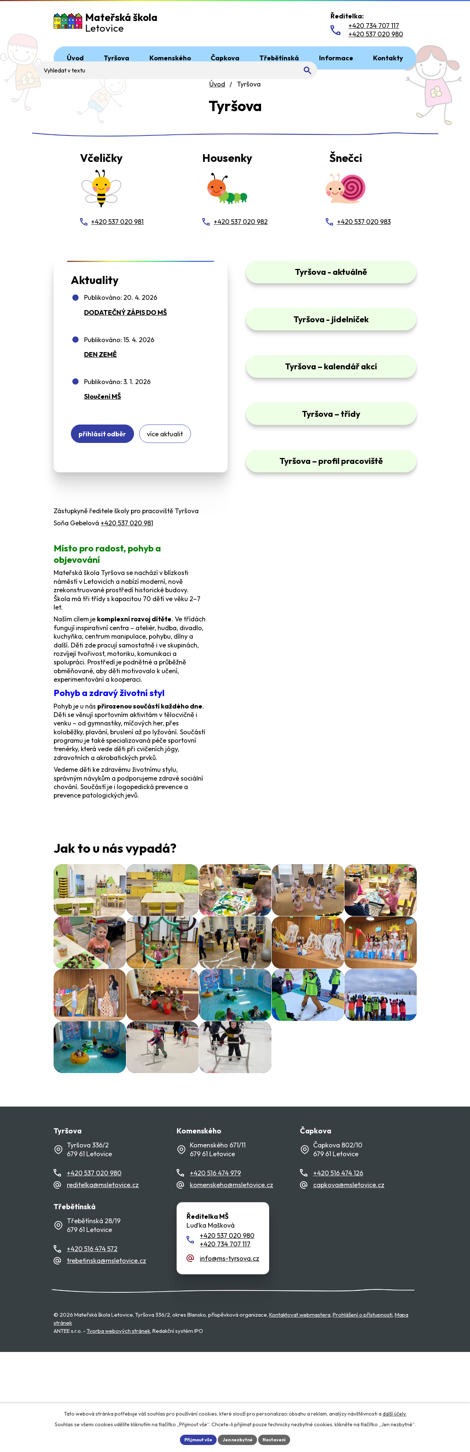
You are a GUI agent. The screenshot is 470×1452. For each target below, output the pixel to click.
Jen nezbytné (237, 1438)
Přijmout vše (193, 1438)
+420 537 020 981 (127, 536)
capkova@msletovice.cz (348, 1285)
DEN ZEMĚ (100, 362)
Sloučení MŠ (102, 404)
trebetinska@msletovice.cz (106, 1361)
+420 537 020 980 (94, 1273)
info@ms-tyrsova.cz (229, 1358)
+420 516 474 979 (215, 1273)
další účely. (394, 1412)
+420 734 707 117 (225, 1344)
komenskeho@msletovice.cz (231, 1285)
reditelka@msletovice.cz (103, 1285)
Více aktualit (182, 444)
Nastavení (279, 1438)
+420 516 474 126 (338, 1273)
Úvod (217, 84)
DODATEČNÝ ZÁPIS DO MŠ (125, 320)
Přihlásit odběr (108, 444)
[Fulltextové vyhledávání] (271, 25)
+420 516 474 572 (92, 1349)
